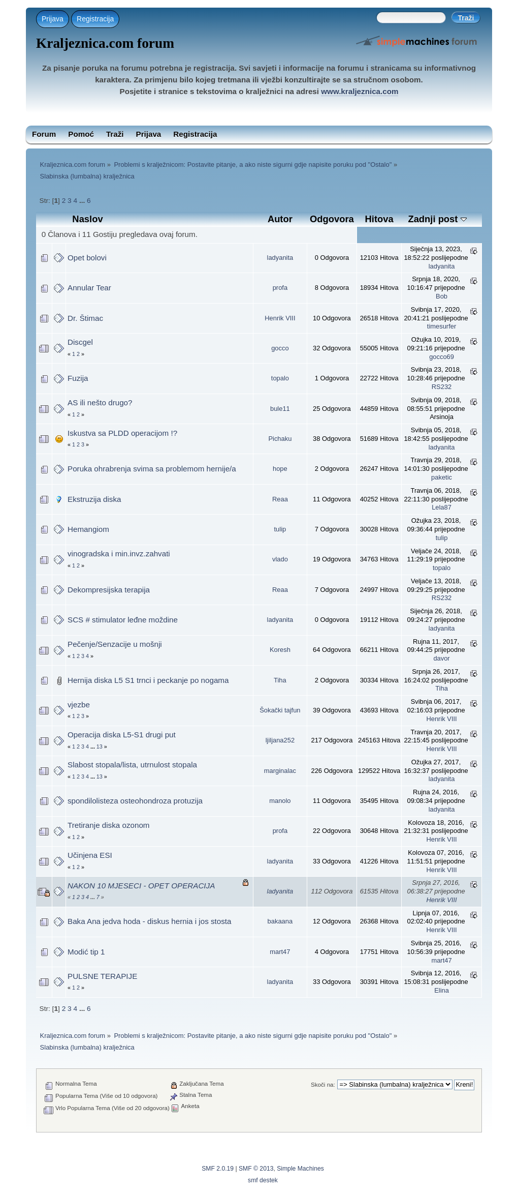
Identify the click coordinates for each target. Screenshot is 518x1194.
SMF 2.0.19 (218, 1168)
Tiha (280, 680)
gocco (279, 348)
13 (99, 746)
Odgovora (332, 219)
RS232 (441, 387)
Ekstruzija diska (94, 499)
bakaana (280, 921)
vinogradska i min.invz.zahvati (119, 553)
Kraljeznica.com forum (105, 43)
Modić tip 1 (86, 951)
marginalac (280, 770)
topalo (280, 378)
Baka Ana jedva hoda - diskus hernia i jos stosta (150, 921)
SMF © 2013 (256, 1168)
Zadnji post (437, 219)
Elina (441, 990)
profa (280, 287)
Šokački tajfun (280, 710)
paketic (441, 477)
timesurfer (441, 326)
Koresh (280, 649)
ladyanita (280, 257)
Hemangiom (88, 529)
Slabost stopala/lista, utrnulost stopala (132, 764)
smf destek (263, 1180)
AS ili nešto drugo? (100, 402)
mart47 (280, 952)
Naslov (87, 219)
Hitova (379, 219)
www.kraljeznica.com (359, 91)
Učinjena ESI (90, 855)
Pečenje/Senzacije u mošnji (115, 644)
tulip (280, 529)
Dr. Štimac (85, 318)
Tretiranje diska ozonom (109, 825)
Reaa (280, 499)
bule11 (280, 408)
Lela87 (441, 507)
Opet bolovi (87, 257)
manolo (279, 800)
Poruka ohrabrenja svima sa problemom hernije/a (152, 468)
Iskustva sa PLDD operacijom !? (122, 433)
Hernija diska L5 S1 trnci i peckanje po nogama (148, 680)
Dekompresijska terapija (109, 589)
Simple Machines (300, 1168)
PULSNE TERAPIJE (102, 976)
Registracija (95, 19)
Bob (441, 296)
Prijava (52, 19)
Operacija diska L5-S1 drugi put (122, 734)
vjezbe (79, 704)
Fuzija (78, 378)
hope (280, 468)
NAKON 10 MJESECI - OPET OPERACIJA (141, 885)
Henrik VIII (280, 318)
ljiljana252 (280, 740)
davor (441, 658)
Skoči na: (323, 1084)
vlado (280, 559)
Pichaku (280, 438)
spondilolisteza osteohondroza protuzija (135, 800)
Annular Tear (89, 287)
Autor (280, 219)
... (83, 200)
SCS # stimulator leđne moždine (123, 619)
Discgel (80, 342)
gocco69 (441, 357)
